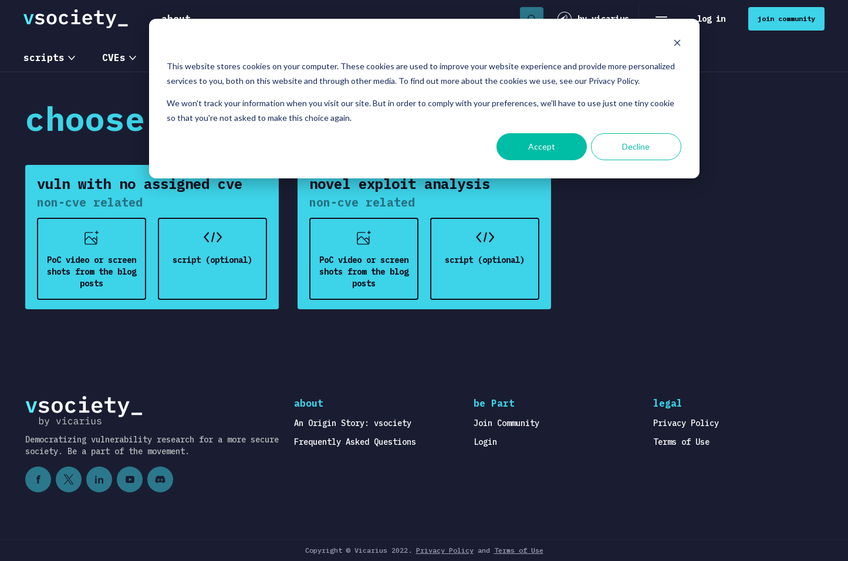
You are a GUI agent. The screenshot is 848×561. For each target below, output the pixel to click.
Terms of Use (681, 442)
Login (485, 442)
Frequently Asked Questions (355, 442)
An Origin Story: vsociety (352, 423)
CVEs (114, 57)
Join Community (506, 423)
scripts (44, 57)
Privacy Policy (686, 423)
